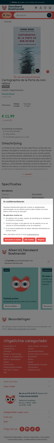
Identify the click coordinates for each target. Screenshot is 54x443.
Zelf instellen (29, 240)
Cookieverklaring (33, 234)
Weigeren (41, 240)
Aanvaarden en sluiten (13, 240)
